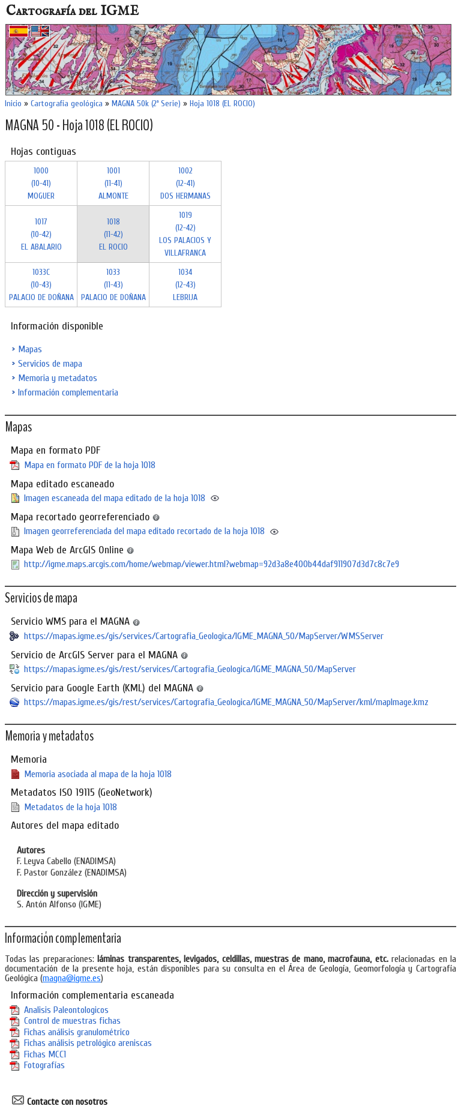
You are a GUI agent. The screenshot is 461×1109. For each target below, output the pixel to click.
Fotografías (44, 1065)
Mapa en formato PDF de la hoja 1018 (89, 465)
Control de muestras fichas (72, 1020)
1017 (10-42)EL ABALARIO (41, 234)
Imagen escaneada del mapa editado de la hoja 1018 (114, 498)
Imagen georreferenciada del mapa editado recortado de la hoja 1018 (144, 531)
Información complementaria (68, 392)
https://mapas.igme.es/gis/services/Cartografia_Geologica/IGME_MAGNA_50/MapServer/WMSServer (204, 636)
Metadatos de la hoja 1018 (70, 807)
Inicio (13, 103)
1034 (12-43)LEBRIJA (185, 284)
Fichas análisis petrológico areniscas (88, 1043)
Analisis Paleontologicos (66, 1010)
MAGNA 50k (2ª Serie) (146, 103)
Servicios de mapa (50, 363)
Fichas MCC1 (45, 1054)
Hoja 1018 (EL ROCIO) (222, 103)
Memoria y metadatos (57, 378)
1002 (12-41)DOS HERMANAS (185, 183)
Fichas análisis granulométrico (77, 1032)
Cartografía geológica (67, 103)
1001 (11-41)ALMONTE (113, 183)
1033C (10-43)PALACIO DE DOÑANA (41, 284)
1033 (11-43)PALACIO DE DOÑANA (113, 284)
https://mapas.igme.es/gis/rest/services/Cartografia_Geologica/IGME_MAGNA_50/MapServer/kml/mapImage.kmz (226, 702)
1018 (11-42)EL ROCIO (113, 234)
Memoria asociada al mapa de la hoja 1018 (98, 774)
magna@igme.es (72, 978)
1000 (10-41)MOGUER (41, 183)
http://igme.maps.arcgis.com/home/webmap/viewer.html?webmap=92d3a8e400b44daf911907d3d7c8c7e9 (211, 564)
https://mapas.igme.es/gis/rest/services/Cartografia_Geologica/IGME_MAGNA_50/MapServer (190, 669)
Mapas (30, 349)
